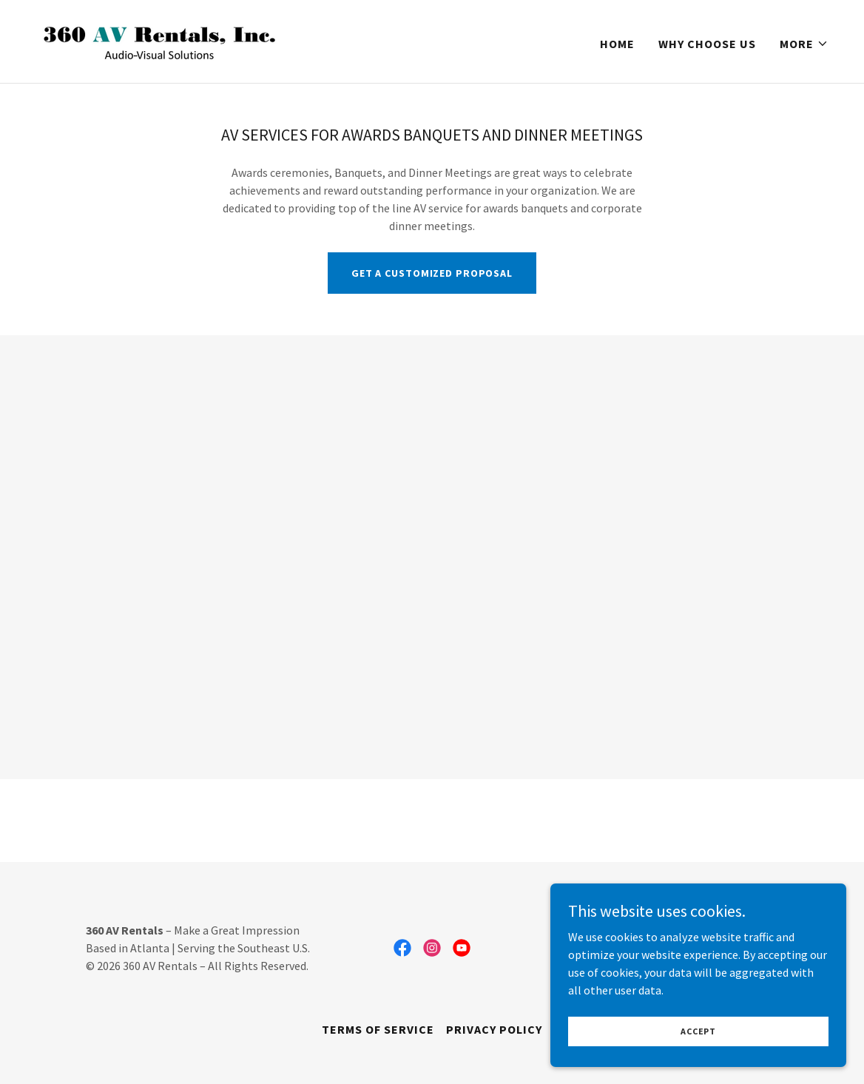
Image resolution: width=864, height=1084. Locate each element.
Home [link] (617, 43)
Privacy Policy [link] (494, 1029)
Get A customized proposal (432, 273)
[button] (804, 44)
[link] (171, 40)
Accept (698, 1031)
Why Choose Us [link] (707, 43)
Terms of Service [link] (378, 1029)
